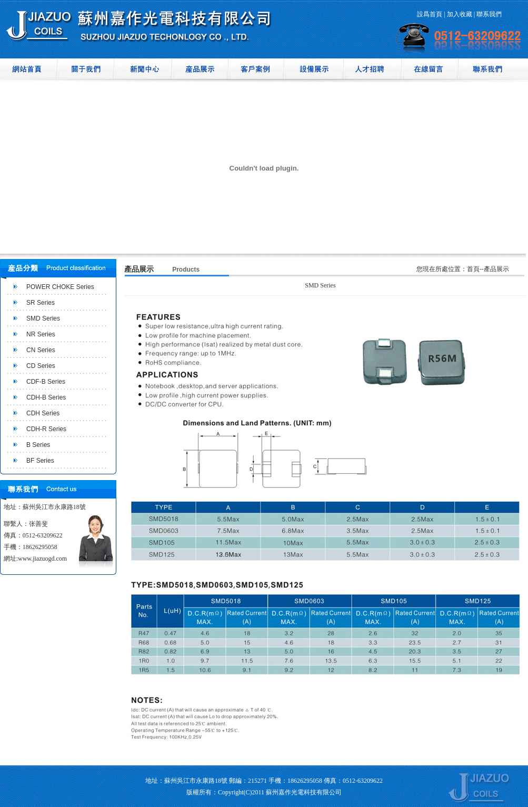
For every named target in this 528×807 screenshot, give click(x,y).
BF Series (40, 460)
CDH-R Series (46, 429)
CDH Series (42, 413)
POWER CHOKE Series (60, 287)
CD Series (40, 366)
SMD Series (43, 318)
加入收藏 (459, 14)
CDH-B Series (46, 397)
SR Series (40, 302)
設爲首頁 (429, 14)
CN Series (40, 350)
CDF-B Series (45, 381)
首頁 (473, 269)
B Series (38, 445)
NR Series (40, 334)
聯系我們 (489, 14)
